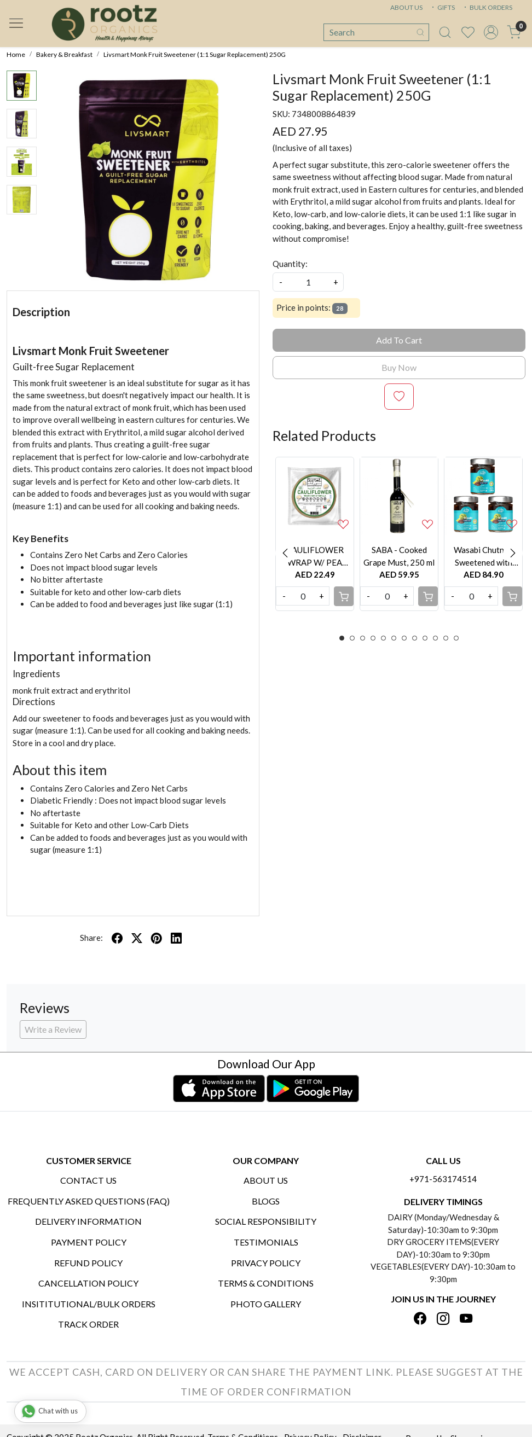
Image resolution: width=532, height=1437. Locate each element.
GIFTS (442, 7)
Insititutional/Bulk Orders (88, 1304)
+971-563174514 (443, 1179)
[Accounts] (490, 32)
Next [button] (513, 553)
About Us (266, 1180)
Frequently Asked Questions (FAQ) (89, 1201)
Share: (91, 938)
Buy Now (399, 367)
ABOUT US (406, 7)
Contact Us (88, 1180)
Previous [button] (285, 553)
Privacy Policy (265, 1263)
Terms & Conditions (266, 1283)
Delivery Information (88, 1221)
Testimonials (266, 1242)
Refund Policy (88, 1263)
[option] (315, 534)
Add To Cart (399, 340)
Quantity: (290, 264)
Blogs (266, 1201)
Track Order (88, 1324)
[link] (444, 32)
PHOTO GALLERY (265, 1304)
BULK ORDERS (487, 7)
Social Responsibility (265, 1221)
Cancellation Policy (88, 1283)
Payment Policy (88, 1242)
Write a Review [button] (53, 1029)
